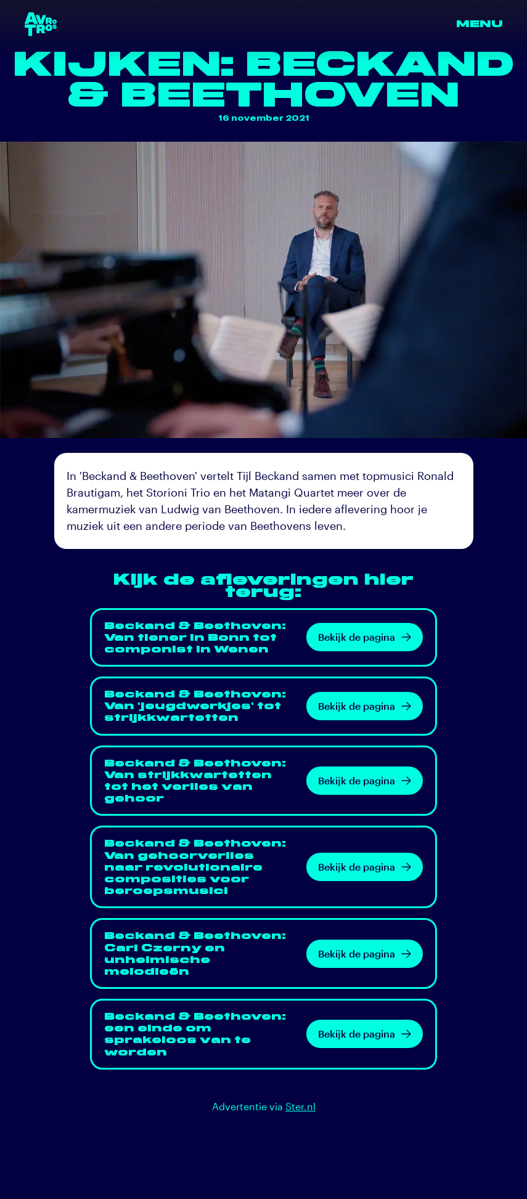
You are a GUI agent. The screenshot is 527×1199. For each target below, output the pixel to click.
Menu (479, 24)
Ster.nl (300, 1106)
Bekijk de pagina (364, 637)
